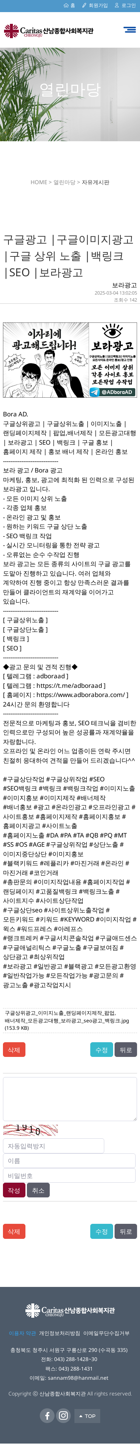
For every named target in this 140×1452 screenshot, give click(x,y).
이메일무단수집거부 (106, 1332)
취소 (38, 1190)
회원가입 (98, 5)
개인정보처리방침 (59, 1332)
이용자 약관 (22, 1332)
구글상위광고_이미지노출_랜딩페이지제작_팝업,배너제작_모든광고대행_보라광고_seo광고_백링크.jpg (67, 1020)
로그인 (129, 5)
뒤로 (126, 1050)
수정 (101, 1050)
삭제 (14, 1050)
